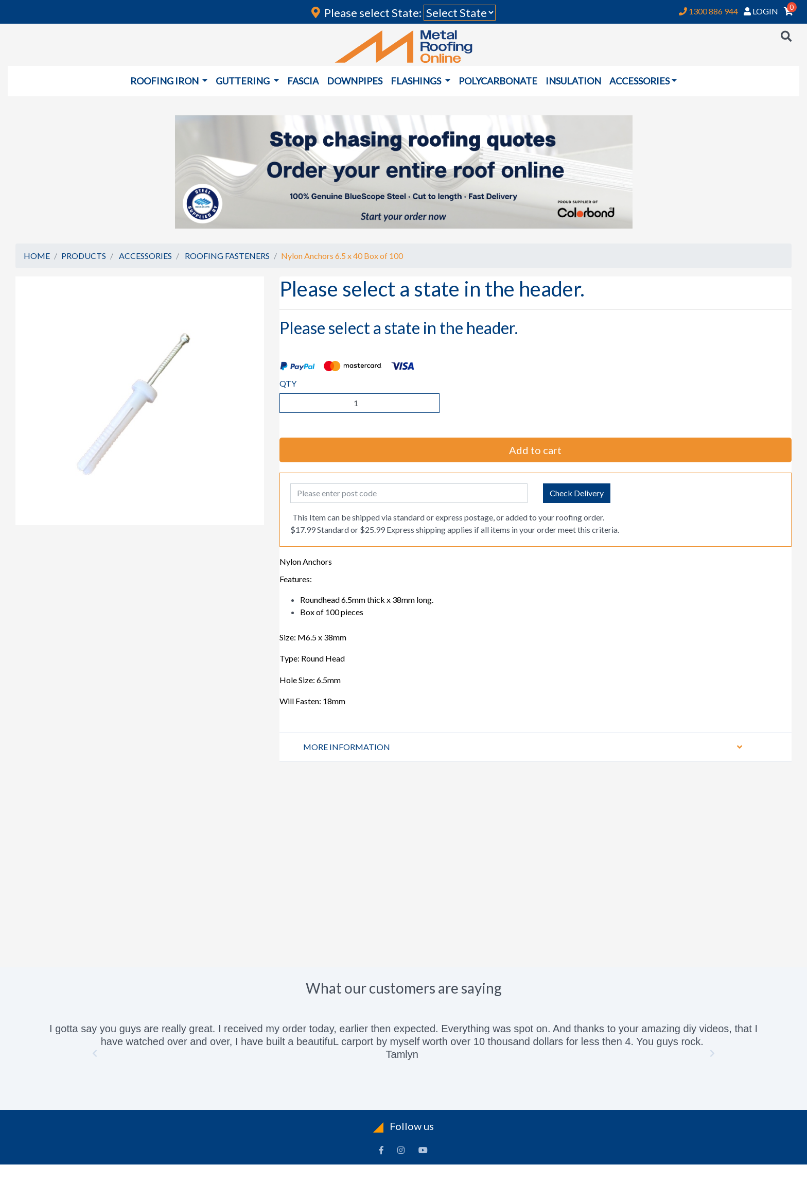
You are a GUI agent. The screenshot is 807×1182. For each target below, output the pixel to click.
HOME (37, 255)
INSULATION (573, 80)
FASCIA (303, 80)
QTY (287, 383)
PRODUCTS (83, 255)
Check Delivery (577, 493)
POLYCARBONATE (498, 80)
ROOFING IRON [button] (165, 80)
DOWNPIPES (354, 80)
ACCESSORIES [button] (639, 80)
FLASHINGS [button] (417, 80)
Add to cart (535, 450)
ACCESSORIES (145, 255)
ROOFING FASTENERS (227, 255)
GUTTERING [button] (243, 80)
